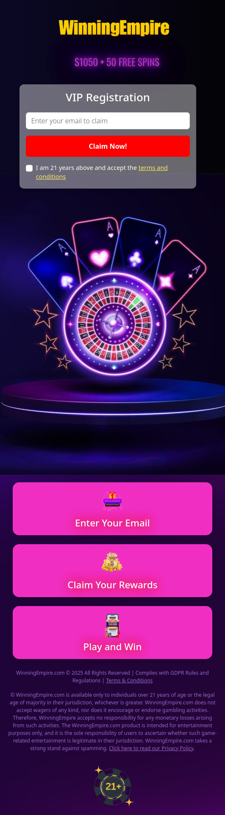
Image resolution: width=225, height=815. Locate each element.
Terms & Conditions (129, 680)
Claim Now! (108, 146)
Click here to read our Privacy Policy (151, 748)
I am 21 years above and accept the (102, 172)
